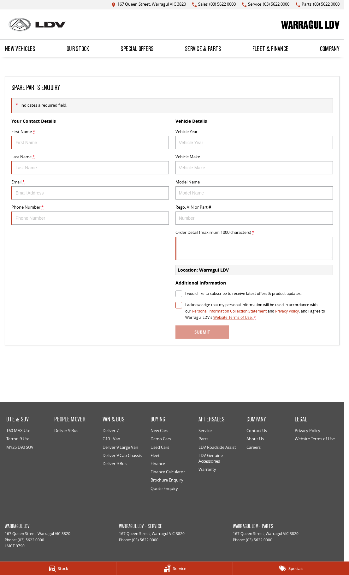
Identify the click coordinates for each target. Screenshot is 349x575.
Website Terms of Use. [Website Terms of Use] (233, 317)
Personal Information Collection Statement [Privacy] (229, 311)
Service (205, 430)
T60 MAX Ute (18, 430)
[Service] (174, 568)
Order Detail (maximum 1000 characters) (254, 244)
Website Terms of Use (315, 439)
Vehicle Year (254, 139)
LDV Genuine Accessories (210, 458)
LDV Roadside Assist (217, 447)
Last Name (90, 164)
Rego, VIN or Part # (254, 214)
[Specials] (291, 568)
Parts (203, 439)
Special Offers (137, 48)
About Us (255, 439)
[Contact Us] (148, 4)
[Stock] (58, 568)
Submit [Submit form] (202, 332)
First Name (90, 139)
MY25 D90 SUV (19, 447)
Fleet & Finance (270, 48)
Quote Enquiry (164, 488)
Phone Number (90, 214)
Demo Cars (161, 439)
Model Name (254, 189)
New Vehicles (20, 48)
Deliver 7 (111, 430)
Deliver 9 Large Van (120, 447)
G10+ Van (111, 439)
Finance (158, 463)
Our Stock (78, 48)
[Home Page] (37, 24)
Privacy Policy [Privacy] (287, 311)
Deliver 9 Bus (66, 430)
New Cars (159, 430)
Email (90, 189)
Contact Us (256, 430)
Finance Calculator (168, 472)
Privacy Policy (307, 430)
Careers (253, 447)
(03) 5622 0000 (31, 540)
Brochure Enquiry (167, 480)
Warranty (207, 469)
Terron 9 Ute (17, 439)
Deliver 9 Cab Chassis (122, 455)
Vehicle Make (254, 164)
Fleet (155, 455)
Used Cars (160, 447)
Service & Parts (203, 48)
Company (329, 48)
